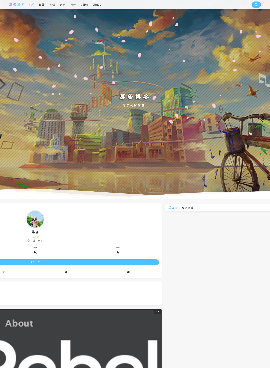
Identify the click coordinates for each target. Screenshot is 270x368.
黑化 (232, 292)
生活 (52, 4)
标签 (41, 4)
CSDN (84, 4)
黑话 (215, 292)
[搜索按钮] (256, 4)
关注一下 (35, 263)
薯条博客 (17, 5)
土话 (224, 292)
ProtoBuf (244, 292)
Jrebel (227, 299)
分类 (73, 207)
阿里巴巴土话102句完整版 (226, 264)
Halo (237, 299)
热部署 (216, 299)
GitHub (97, 4)
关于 (62, 4)
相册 (73, 4)
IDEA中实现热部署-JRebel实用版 (229, 258)
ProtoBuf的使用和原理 (224, 271)
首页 (31, 4)
